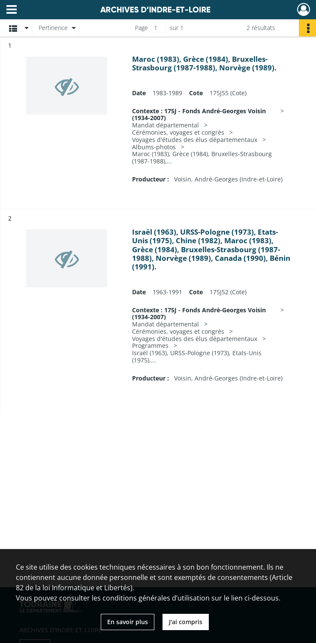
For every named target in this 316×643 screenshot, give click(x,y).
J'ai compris (185, 622)
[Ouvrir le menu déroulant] (11, 10)
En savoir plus (127, 622)
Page (141, 28)
